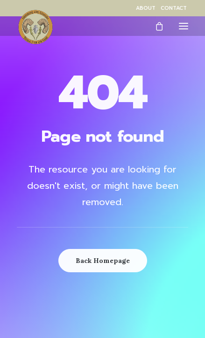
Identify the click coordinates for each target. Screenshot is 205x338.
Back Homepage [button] (103, 260)
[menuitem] (145, 8)
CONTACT (174, 8)
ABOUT (146, 8)
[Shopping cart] (155, 26)
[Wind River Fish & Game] (35, 27)
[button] (183, 25)
